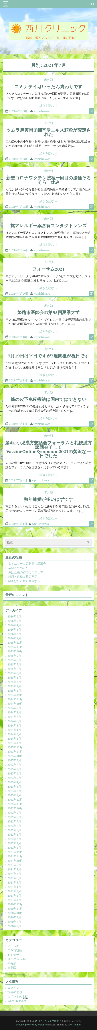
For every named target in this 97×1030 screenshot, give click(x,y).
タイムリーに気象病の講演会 (27, 564)
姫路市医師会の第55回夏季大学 (48, 312)
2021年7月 (14, 874)
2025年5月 (14, 673)
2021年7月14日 (19, 424)
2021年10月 (15, 861)
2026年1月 (14, 638)
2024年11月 (15, 699)
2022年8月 (14, 817)
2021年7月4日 (18, 480)
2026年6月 (14, 616)
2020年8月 (14, 922)
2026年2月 (14, 634)
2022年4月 (14, 834)
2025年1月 (14, 691)
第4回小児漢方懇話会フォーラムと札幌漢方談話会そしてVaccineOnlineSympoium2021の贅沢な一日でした (48, 449)
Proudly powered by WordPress (32, 1024)
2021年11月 (15, 856)
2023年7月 (14, 769)
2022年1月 (14, 848)
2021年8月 (14, 869)
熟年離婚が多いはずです (48, 499)
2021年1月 (14, 900)
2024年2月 (14, 739)
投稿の (14, 992)
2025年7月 (14, 664)
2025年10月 (15, 651)
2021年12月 (15, 852)
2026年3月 (14, 629)
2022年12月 (15, 800)
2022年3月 (14, 839)
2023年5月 (14, 778)
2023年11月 (15, 752)
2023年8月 (14, 765)
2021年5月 (14, 882)
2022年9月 (14, 813)
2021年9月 (14, 865)
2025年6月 (14, 669)
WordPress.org (16, 1001)
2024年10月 (15, 704)
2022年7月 (14, 821)
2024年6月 (14, 721)
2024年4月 (14, 730)
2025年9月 (14, 656)
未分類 (48, 79)
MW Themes (74, 1024)
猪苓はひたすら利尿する (24, 581)
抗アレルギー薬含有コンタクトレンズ (48, 225)
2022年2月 (14, 843)
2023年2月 (14, 791)
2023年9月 (14, 760)
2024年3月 (14, 734)
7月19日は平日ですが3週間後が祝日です (48, 356)
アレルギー (14, 946)
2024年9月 (14, 708)
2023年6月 (14, 773)
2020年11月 (15, 909)
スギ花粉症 (14, 950)
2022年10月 (15, 808)
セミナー (13, 955)
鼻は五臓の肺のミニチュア (25, 572)
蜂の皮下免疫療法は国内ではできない (48, 399)
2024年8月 (14, 712)
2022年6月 (14, 826)
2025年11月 (15, 647)
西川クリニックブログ (47, 1021)
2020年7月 (14, 926)
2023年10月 (15, 756)
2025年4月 (14, 677)
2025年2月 (14, 686)
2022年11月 (15, 804)
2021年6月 (14, 878)
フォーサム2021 (48, 269)
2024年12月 (15, 695)
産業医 (11, 968)
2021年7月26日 (19, 250)
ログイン (13, 988)
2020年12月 (15, 904)
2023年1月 (14, 795)
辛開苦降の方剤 (18, 568)
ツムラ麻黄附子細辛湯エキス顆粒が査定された (48, 132)
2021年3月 (14, 891)
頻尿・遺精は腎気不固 (22, 577)
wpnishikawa (42, 111)
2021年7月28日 (19, 159)
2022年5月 (14, 830)
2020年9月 (14, 917)
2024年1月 (14, 743)
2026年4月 (14, 625)
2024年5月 (14, 725)
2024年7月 (14, 717)
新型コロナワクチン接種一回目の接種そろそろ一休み (48, 180)
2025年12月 (15, 643)
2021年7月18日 (19, 337)
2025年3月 (14, 682)
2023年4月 (14, 782)
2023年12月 (15, 747)
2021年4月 (14, 887)
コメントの (17, 996)
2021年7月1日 (18, 524)
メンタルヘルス (17, 959)
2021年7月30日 (19, 111)
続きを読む (48, 106)
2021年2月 (14, 896)
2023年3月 (14, 786)
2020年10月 (15, 913)
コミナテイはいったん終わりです (49, 86)
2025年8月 (14, 660)
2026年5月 (14, 621)
